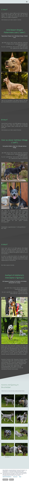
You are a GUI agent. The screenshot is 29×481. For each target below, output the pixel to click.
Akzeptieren (5, 479)
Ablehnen (11, 479)
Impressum (15, 476)
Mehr (20, 476)
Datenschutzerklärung (7, 476)
